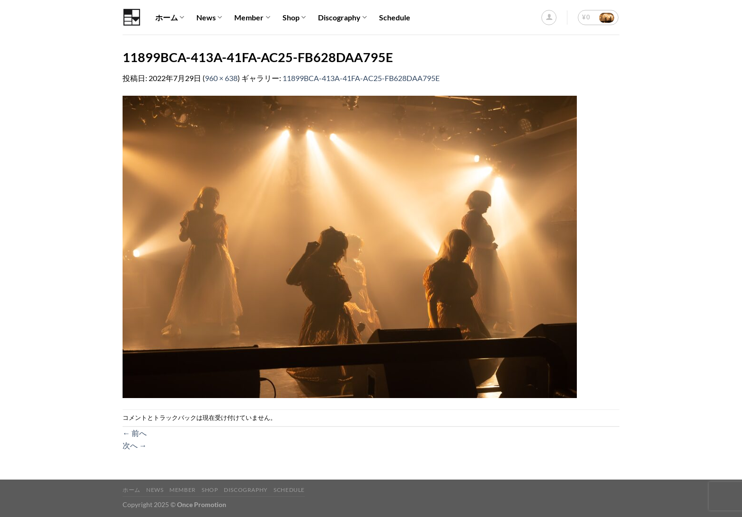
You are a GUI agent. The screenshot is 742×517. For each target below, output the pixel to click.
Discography (342, 17)
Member (252, 17)
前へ (135, 432)
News (209, 17)
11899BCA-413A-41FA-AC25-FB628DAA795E (361, 77)
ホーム (169, 17)
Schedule (394, 17)
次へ (135, 445)
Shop (294, 17)
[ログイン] (548, 17)
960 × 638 (221, 77)
